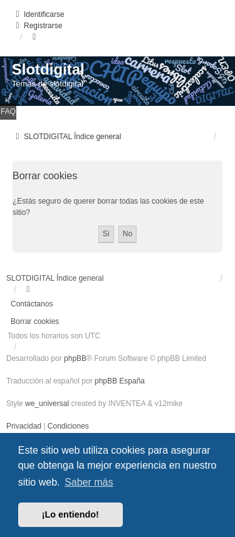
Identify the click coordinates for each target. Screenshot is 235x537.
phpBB (75, 358)
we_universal (47, 403)
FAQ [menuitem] (8, 111)
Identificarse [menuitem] (39, 14)
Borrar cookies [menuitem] (35, 321)
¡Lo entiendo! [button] (70, 514)
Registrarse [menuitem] (37, 25)
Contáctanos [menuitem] (32, 304)
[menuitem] (24, 426)
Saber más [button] (89, 482)
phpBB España (120, 381)
